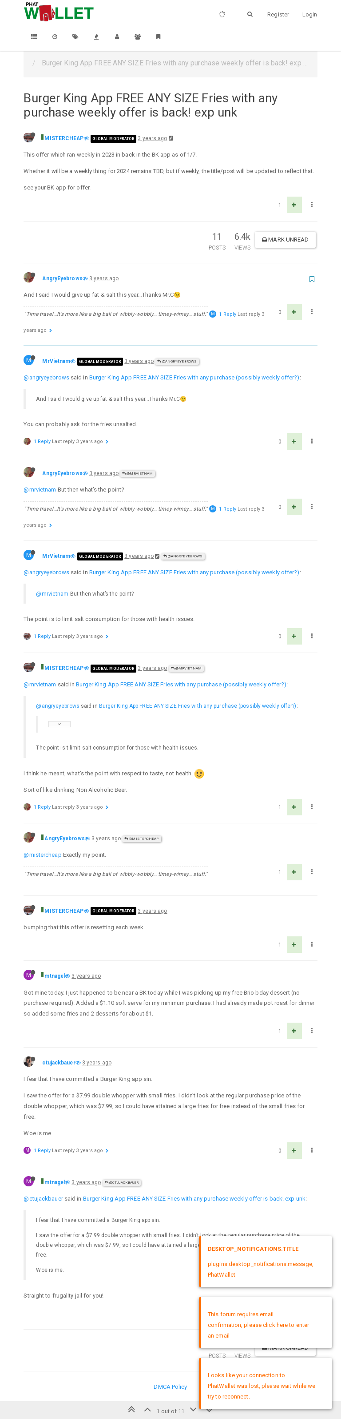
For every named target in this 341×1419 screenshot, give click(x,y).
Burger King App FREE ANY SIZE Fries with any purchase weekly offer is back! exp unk (194, 1198)
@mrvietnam (40, 489)
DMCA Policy (170, 1386)
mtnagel (54, 976)
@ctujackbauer (122, 1183)
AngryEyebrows (62, 278)
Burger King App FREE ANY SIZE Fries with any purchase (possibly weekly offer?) (194, 377)
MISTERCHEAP (63, 138)
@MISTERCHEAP (141, 839)
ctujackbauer (58, 1063)
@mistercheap (42, 854)
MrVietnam (56, 361)
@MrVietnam (137, 474)
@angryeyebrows (46, 377)
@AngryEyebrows (177, 361)
